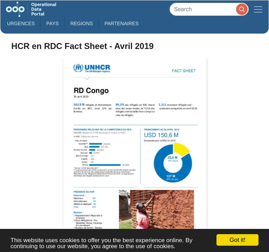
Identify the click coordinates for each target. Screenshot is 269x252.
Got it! (237, 240)
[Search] (209, 9)
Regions (81, 23)
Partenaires (121, 23)
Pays (52, 23)
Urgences (21, 23)
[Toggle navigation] (258, 9)
